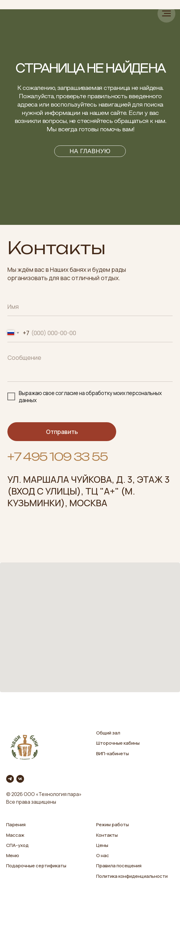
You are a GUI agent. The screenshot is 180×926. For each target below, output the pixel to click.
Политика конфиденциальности (132, 876)
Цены (102, 845)
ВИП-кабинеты (112, 753)
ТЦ (91, 491)
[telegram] (10, 779)
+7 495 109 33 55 (57, 457)
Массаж (15, 835)
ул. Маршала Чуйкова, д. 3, (71, 479)
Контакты (107, 835)
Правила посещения (118, 865)
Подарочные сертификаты (36, 865)
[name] (89, 306)
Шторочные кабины (118, 743)
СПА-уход (17, 845)
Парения (16, 824)
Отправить (62, 431)
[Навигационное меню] (166, 14)
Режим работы (112, 824)
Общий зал (108, 733)
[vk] (20, 779)
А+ (109, 491)
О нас (102, 855)
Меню (12, 855)
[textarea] (89, 366)
